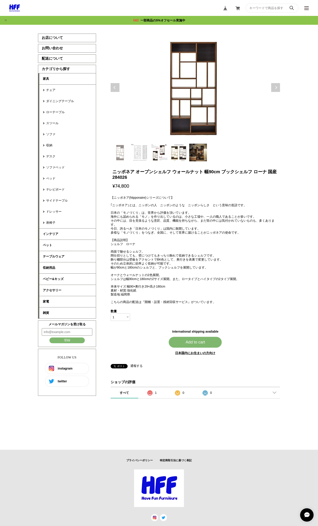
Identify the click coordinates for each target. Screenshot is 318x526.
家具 (46, 78)
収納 (49, 145)
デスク (50, 156)
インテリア (50, 234)
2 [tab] (140, 152)
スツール (52, 123)
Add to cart (195, 342)
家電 (46, 301)
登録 (67, 340)
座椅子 (50, 222)
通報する (136, 366)
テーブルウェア (53, 256)
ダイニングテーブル (60, 101)
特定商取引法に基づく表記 (176, 460)
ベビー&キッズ (53, 279)
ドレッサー (54, 211)
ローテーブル (55, 112)
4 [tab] (178, 152)
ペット (47, 245)
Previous (115, 87)
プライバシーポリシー (139, 460)
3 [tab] (159, 152)
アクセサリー (52, 290)
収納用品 (49, 267)
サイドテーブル (57, 200)
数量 (114, 311)
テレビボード (55, 189)
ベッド (50, 178)
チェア (50, 90)
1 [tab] (120, 152)
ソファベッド (55, 167)
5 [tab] (198, 152)
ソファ (50, 134)
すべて (124, 392)
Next (275, 87)
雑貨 (46, 312)
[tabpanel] (195, 87)
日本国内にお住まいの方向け (195, 353)
